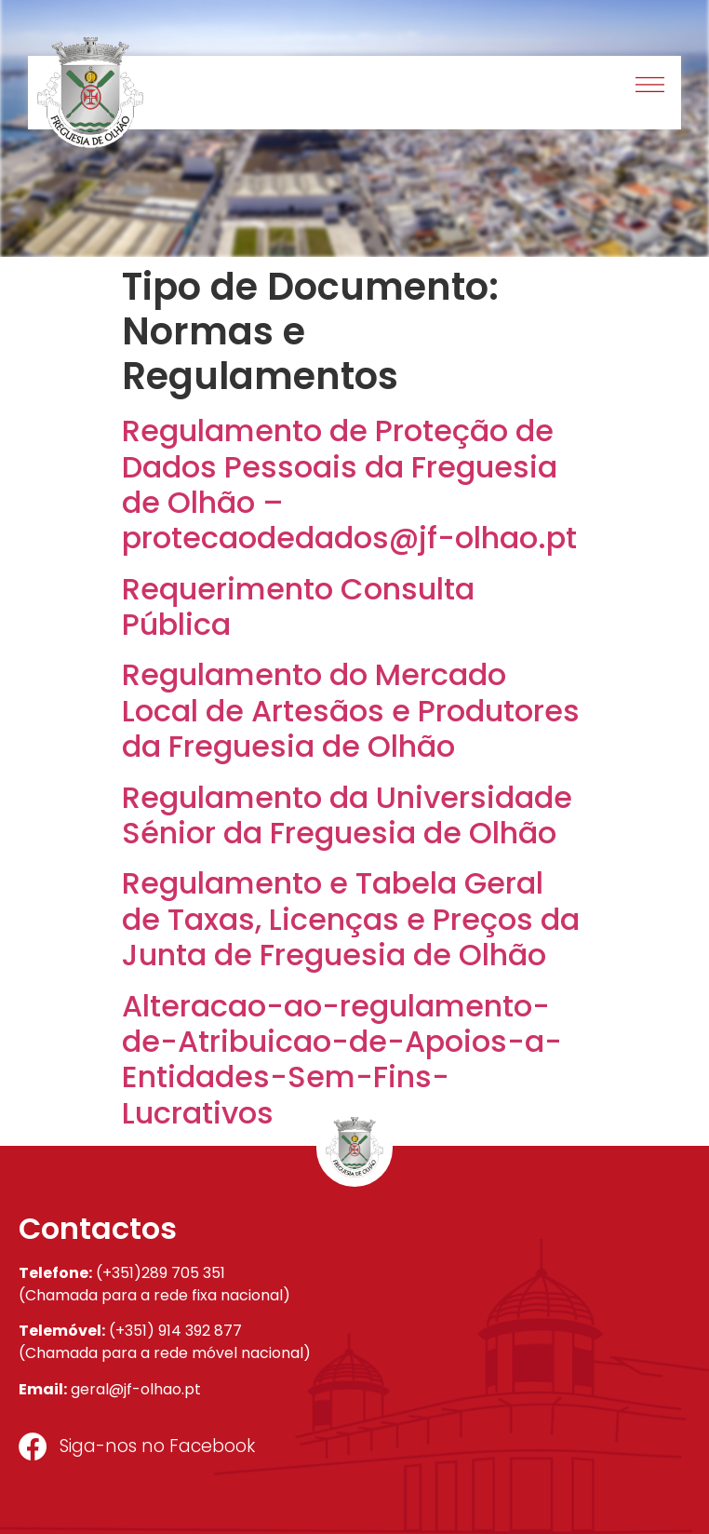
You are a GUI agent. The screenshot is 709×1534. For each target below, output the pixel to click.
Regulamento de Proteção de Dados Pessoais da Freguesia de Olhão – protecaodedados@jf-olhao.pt (349, 484)
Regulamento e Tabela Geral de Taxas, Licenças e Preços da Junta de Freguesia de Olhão (351, 919)
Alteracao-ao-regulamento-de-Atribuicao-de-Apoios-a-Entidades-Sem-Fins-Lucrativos (342, 1059)
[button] (651, 87)
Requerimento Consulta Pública (298, 606)
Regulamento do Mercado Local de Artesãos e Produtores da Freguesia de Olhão (351, 710)
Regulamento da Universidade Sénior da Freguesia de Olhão (347, 815)
